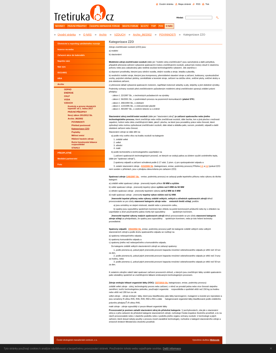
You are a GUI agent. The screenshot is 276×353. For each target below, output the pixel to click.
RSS (198, 4)
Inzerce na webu (66, 49)
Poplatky (76, 132)
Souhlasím (271, 348)
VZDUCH (119, 34)
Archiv (103, 34)
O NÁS (169, 26)
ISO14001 (62, 72)
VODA (67, 99)
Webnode (214, 340)
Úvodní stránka (166, 4)
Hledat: (180, 17)
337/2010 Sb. (162, 283)
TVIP (153, 26)
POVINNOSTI (167, 34)
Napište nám (64, 61)
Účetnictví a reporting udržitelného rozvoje (79, 43)
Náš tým (62, 67)
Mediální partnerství (67, 159)
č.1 (201, 166)
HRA (60, 78)
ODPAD (68, 89)
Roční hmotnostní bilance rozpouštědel (84, 143)
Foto (60, 164)
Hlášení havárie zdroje (83, 139)
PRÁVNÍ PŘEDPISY (77, 26)
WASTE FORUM (130, 26)
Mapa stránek (184, 4)
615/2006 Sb (147, 166)
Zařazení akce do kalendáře (71, 55)
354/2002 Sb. (135, 229)
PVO (161, 26)
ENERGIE (68, 93)
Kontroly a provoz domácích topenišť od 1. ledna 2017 (82, 107)
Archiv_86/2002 (142, 34)
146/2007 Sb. (133, 176)
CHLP (67, 96)
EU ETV (144, 26)
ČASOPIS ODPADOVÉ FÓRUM (104, 26)
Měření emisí (78, 135)
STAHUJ (76, 148)
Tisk (207, 4)
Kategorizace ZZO (80, 129)
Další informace (172, 348)
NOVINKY (60, 26)
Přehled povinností (81, 125)
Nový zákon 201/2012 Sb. (80, 115)
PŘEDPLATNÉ (65, 153)
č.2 (207, 166)
